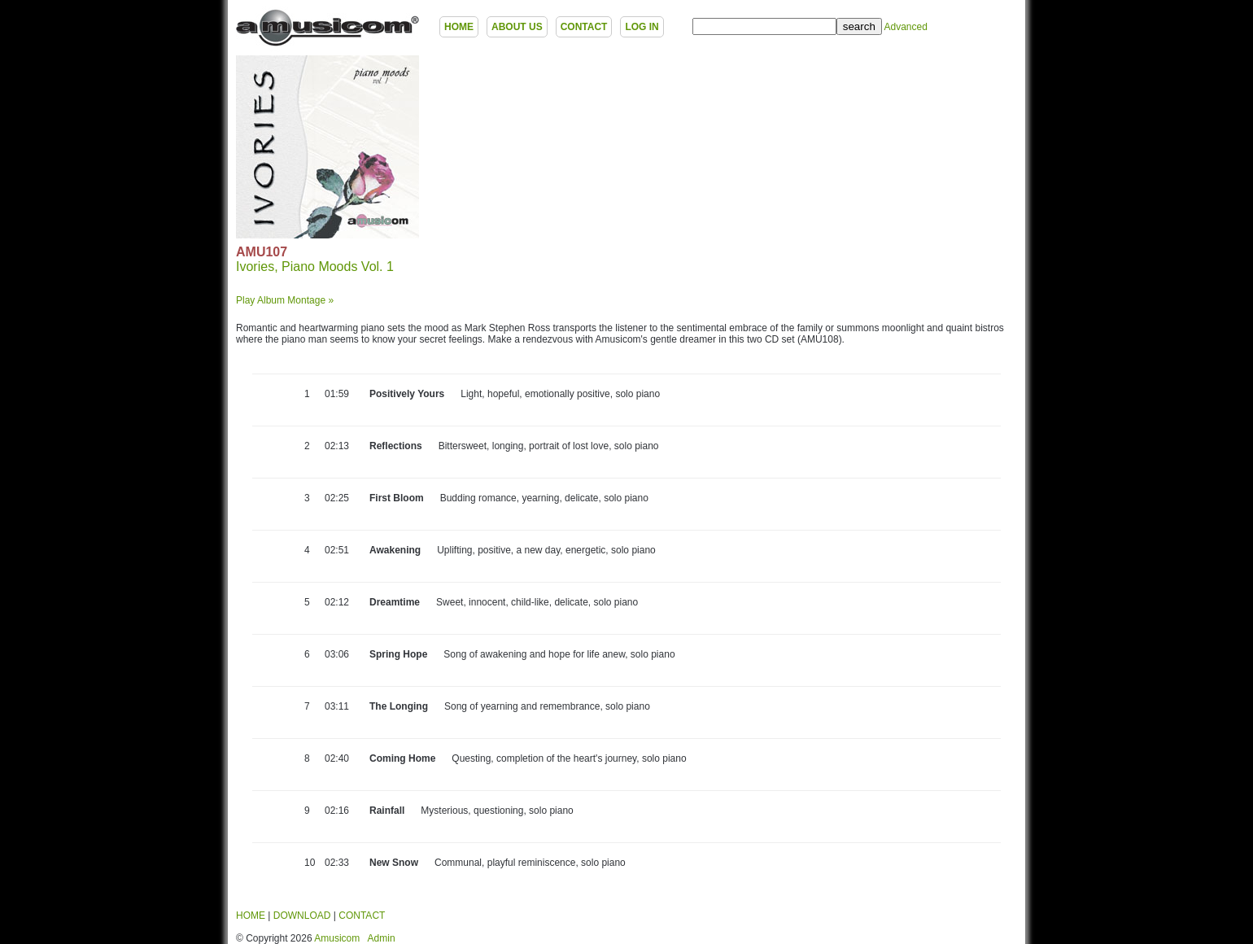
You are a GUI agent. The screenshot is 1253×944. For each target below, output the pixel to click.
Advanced (905, 27)
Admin (381, 938)
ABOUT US (517, 27)
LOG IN (641, 27)
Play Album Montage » (285, 300)
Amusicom (337, 938)
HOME (459, 27)
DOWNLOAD (302, 915)
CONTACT (584, 27)
